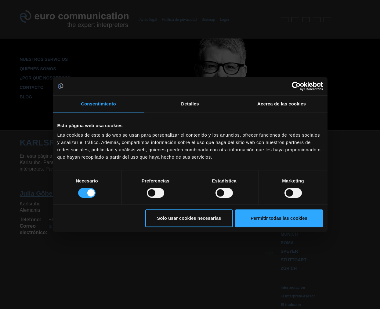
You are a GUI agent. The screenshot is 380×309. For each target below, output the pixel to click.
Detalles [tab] (190, 103)
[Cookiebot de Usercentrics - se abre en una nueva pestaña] (296, 86)
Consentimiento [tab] (98, 103)
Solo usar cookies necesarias (189, 218)
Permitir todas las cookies (279, 218)
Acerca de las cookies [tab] (281, 103)
